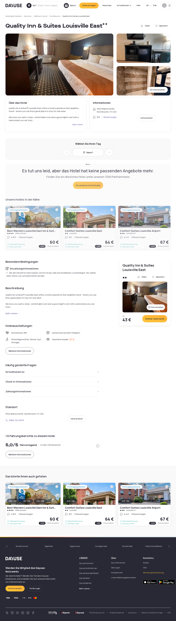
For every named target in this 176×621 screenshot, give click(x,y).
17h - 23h (40, 501)
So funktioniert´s (124, 5)
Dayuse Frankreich (86, 563)
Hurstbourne (55, 16)
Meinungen (115, 568)
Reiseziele (107, 5)
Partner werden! (15, 588)
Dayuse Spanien (85, 583)
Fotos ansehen (157, 90)
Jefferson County (40, 16)
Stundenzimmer (22, 546)
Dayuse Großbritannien (88, 568)
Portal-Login (35, 588)
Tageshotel (49, 546)
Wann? (88, 152)
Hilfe (138, 5)
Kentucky (27, 16)
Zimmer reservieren (154, 318)
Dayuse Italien (84, 578)
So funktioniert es (52, 371)
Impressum (132, 613)
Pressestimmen (117, 572)
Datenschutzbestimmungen (152, 613)
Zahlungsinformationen (52, 391)
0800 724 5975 (15, 420)
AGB (168, 613)
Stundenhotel (127, 546)
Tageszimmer (75, 546)
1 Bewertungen (110, 117)
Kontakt (146, 563)
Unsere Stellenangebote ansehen (123, 577)
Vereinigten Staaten (14, 16)
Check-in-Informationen (52, 381)
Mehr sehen (77, 125)
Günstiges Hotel (101, 546)
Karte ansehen (147, 118)
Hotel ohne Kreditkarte (153, 546)
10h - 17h (26, 501)
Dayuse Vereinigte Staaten (89, 573)
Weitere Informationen (19, 350)
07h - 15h (13, 501)
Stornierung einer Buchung (153, 572)
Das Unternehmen (118, 563)
